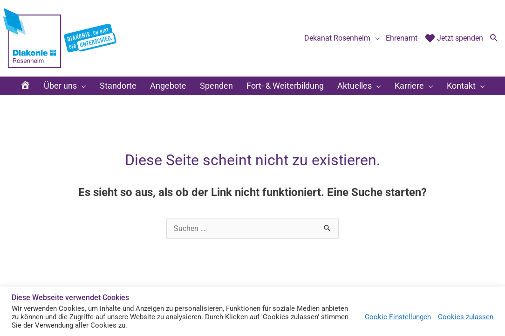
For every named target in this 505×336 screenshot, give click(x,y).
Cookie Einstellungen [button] (398, 317)
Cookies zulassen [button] (465, 317)
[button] (494, 38)
